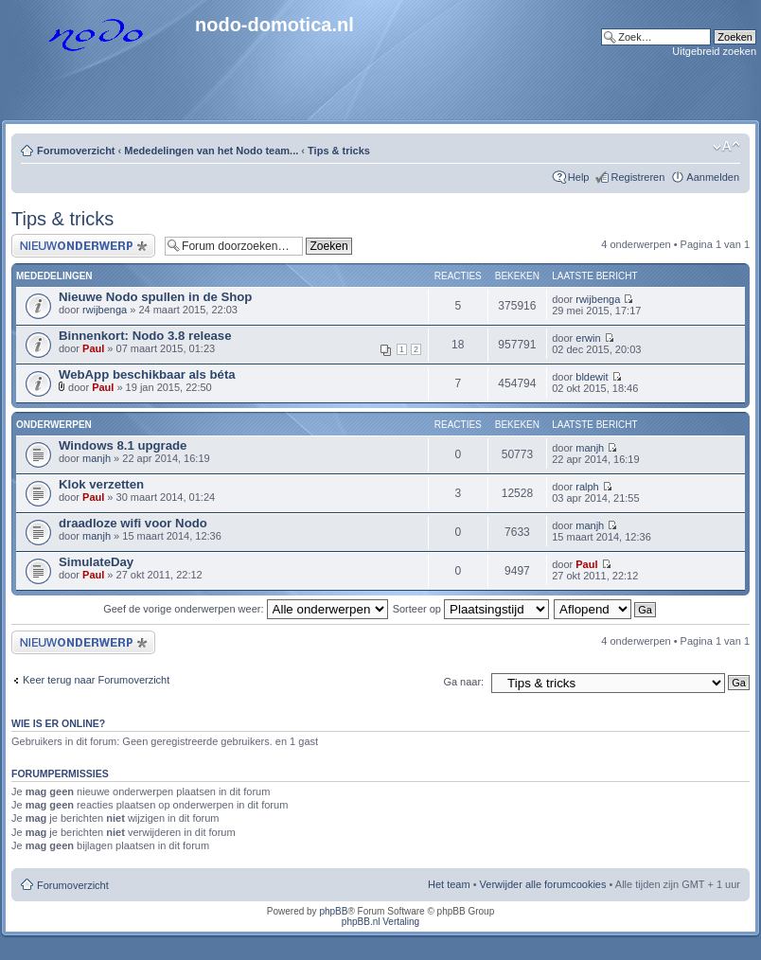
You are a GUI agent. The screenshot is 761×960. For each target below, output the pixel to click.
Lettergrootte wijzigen (726, 146)
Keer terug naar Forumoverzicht (96, 679)
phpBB (333, 911)
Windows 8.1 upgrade (122, 445)
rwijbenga (104, 309)
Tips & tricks (339, 150)
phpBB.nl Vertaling (380, 921)
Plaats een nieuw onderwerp (83, 246)
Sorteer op (471, 608)
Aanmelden (712, 177)
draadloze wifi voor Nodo (133, 523)
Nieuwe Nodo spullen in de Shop (155, 297)
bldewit (591, 376)
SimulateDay (96, 562)
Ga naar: (463, 681)
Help (579, 177)
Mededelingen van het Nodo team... (211, 150)
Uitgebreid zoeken (714, 51)
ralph (586, 486)
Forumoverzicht (76, 150)
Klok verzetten (101, 484)
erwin (587, 338)
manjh (96, 458)
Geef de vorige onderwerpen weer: (245, 608)
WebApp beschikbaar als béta (147, 374)
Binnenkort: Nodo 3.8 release (145, 336)
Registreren (637, 177)
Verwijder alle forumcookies (543, 884)
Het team (449, 884)
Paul (93, 348)
